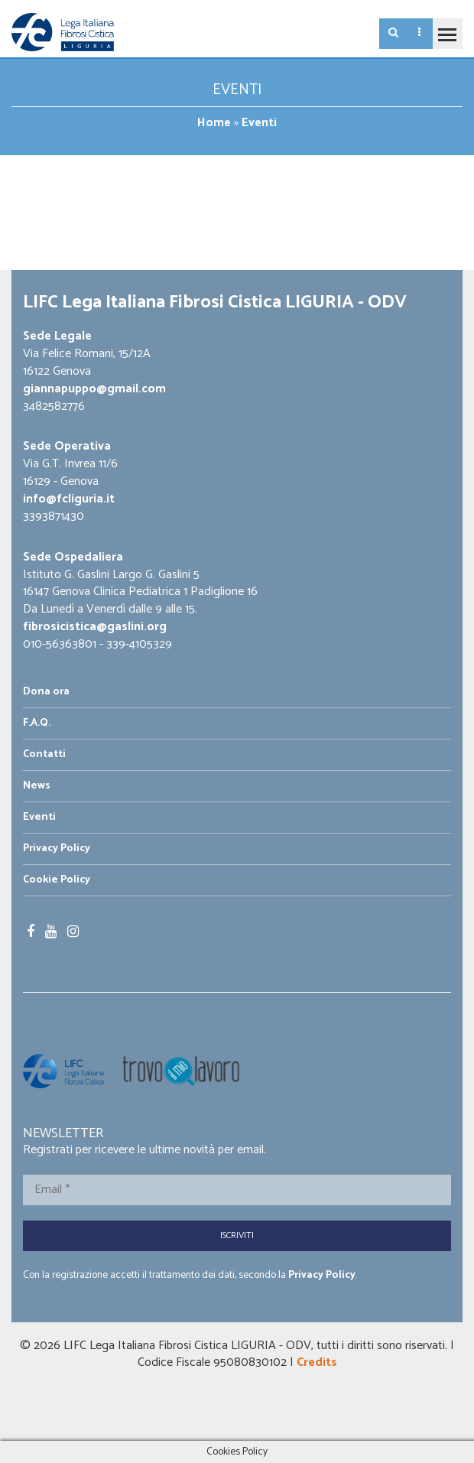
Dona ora (46, 692)
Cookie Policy (56, 880)
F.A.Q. (36, 723)
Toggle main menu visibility (444, 27)
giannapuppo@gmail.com (94, 389)
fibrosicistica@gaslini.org (95, 626)
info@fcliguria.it (69, 499)
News (36, 786)
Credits (317, 1362)
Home (214, 122)
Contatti (44, 754)
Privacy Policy (56, 848)
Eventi (39, 817)
